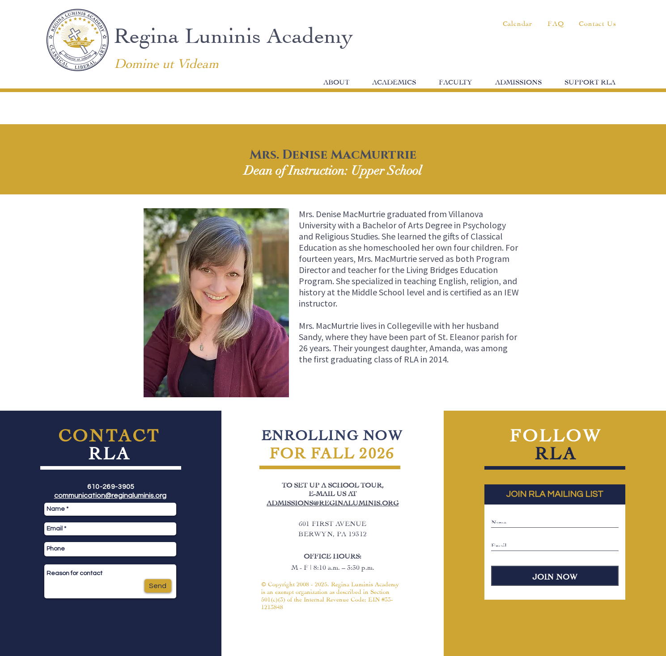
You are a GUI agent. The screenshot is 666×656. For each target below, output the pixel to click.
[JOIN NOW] (555, 576)
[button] (336, 81)
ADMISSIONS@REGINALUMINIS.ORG (333, 502)
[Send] (157, 586)
